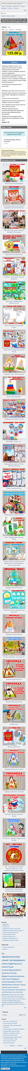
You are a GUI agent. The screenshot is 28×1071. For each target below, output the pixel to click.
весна (19, 964)
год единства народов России (15, 1002)
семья (22, 994)
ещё (25, 1048)
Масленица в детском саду (10, 1035)
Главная (3, 6)
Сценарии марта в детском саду (11, 1031)
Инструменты (16, 6)
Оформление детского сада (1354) (11, 928)
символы (11, 29)
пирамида (18, 29)
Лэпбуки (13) (6, 926)
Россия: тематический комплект (14, 917)
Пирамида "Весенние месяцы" (14, 587)
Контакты (16, 8)
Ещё (25, 1007)
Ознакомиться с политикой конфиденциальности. (13, 1065)
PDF (3, 96)
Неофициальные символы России (14, 419)
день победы (21, 985)
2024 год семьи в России (9, 1040)
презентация (7, 967)
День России (17, 982)
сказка (8, 996)
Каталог (9, 16)
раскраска (5, 994)
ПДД (10, 1000)
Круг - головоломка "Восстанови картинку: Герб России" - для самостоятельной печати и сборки (14, 868)
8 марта (9, 987)
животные (17, 994)
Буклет (23, 990)
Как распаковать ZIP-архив (10, 1023)
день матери (16, 990)
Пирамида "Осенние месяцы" (14, 634)
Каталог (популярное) (8, 947)
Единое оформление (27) (9, 934)
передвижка (18, 960)
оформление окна (9, 985)
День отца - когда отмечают (10, 1021)
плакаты (16, 987)
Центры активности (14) (9, 936)
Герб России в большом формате (14, 183)
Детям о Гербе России (14, 747)
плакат (11, 994)
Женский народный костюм (14, 679)
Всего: (20, 1015)
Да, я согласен (5, 1068)
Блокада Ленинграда (8, 1043)
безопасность (10, 992)
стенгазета (19, 992)
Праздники (4, 8)
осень (5, 963)
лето (3, 992)
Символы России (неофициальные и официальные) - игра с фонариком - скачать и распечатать (14, 563)
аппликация (6, 982)
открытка (10, 999)
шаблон (6, 1000)
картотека (6, 979)
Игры (13, 16)
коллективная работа (11, 970)
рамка (8, 1004)
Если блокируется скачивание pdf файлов (13, 1029)
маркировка (14, 1000)
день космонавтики (18, 999)
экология (4, 999)
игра (22, 976)
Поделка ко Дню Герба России (14, 254)
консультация (6, 990)
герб (6, 29)
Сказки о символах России (14, 488)
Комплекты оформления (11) (10, 938)
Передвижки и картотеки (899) (10, 940)
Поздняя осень (14, 724)
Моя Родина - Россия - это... (14, 441)
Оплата (23, 6)
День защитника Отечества (17, 1004)
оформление (8, 956)
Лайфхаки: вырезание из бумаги (11, 1033)
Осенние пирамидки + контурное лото (14, 657)
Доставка (9, 6)
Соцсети (10, 8)
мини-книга (14, 996)
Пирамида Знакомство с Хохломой (14, 791)
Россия (4, 996)
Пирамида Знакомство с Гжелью (14, 769)
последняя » (20, 1045)
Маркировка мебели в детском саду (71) (13, 930)
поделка (12, 963)
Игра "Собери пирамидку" (14, 396)
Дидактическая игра (11, 976)
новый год (7, 960)
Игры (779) (6, 924)
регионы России (9, 973)
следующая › (12, 1045)
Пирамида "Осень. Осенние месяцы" (14, 374)
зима (17, 956)
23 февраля (14, 979)
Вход (25, 10)
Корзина (5, 949)
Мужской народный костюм (14, 702)
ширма (4, 987)
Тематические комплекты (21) (10, 932)
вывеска (20, 996)
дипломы (4, 1004)
